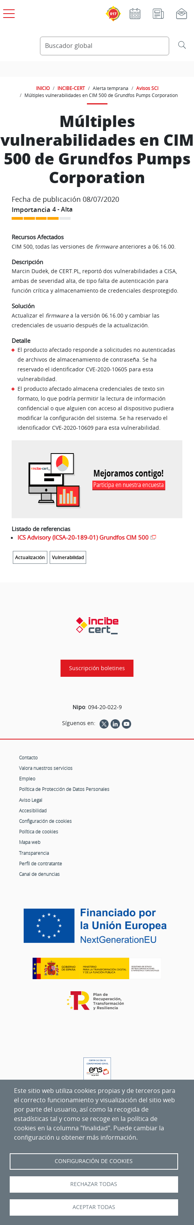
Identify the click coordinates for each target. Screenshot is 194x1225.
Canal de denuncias (39, 874)
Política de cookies (38, 831)
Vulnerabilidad (68, 557)
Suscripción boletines (97, 668)
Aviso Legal (30, 800)
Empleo (27, 778)
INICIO (43, 88)
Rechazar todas (93, 1184)
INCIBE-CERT (71, 88)
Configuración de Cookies (94, 1161)
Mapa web (29, 842)
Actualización (30, 557)
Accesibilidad (33, 810)
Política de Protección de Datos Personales (64, 789)
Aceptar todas (94, 1207)
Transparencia (34, 853)
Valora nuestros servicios (46, 768)
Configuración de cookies (45, 821)
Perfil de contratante (40, 863)
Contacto (28, 757)
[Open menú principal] (7, 12)
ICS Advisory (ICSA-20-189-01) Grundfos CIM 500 (83, 537)
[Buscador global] (104, 46)
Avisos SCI (147, 88)
